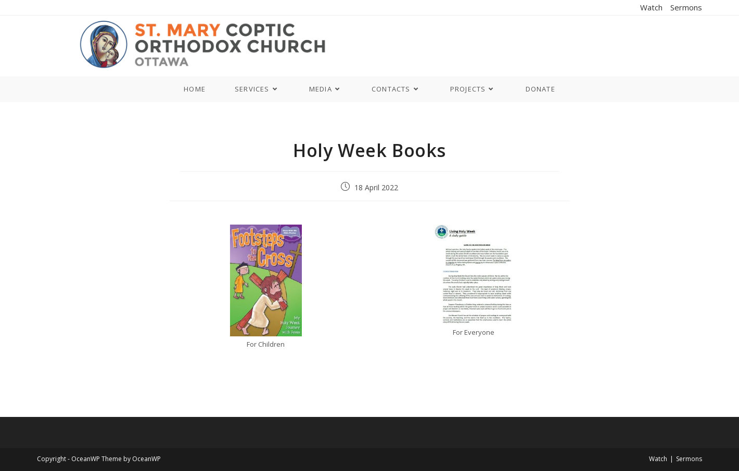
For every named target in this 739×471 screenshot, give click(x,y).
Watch (651, 7)
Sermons (686, 7)
